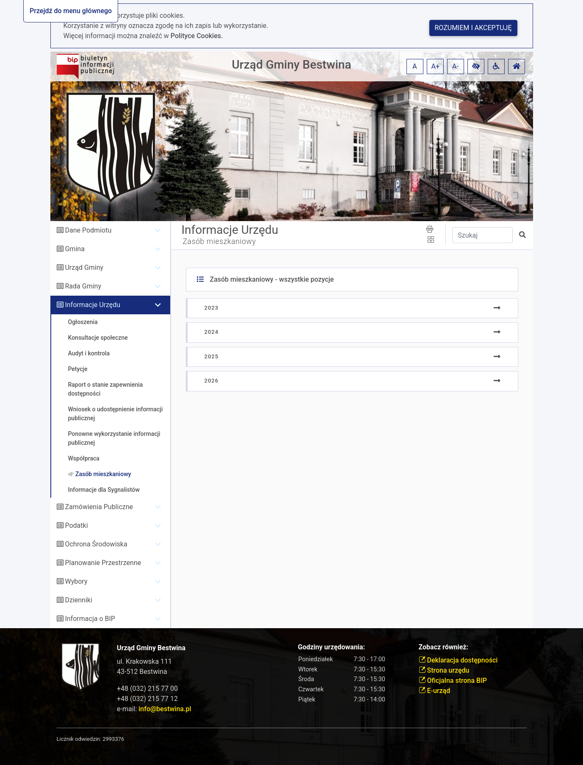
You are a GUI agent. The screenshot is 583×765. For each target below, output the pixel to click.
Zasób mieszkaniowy (219, 241)
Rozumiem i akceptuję (473, 28)
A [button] (414, 66)
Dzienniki (78, 600)
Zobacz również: (444, 647)
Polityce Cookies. (197, 36)
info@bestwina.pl (164, 709)
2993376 (113, 739)
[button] (475, 66)
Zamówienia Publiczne (99, 507)
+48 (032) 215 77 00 (147, 689)
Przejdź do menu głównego (71, 11)
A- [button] (455, 66)
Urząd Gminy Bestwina (291, 65)
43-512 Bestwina (142, 672)
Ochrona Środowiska (96, 544)
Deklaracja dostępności (458, 660)
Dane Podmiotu (88, 230)
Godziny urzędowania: (331, 647)
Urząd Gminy (84, 267)
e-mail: (154, 709)
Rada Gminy (83, 286)
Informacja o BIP (90, 619)
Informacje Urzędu (92, 305)
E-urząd (434, 691)
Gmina (74, 249)
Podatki (76, 525)
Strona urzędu (444, 670)
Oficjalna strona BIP (453, 680)
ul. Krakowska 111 (144, 661)
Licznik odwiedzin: (79, 739)
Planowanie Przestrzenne (103, 563)
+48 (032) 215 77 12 (147, 699)
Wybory (76, 581)
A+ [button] (435, 66)
